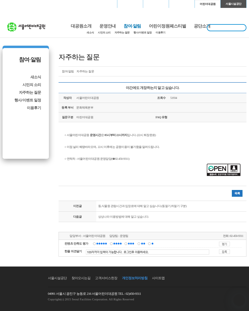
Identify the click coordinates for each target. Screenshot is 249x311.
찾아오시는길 (81, 278)
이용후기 (160, 32)
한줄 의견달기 (73, 251)
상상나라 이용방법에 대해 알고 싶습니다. (123, 216)
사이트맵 (158, 278)
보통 (132, 243)
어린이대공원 (207, 4)
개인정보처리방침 (134, 278)
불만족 (143, 243)
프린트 (214, 71)
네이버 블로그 (236, 71)
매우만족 (102, 243)
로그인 (13, 3)
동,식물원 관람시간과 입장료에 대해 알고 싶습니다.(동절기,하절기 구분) (142, 206)
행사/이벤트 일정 (142, 32)
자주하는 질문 (122, 32)
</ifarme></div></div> (239, 300)
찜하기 (243, 71)
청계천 (182, 3)
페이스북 (229, 71)
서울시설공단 (233, 3)
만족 (118, 243)
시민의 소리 (104, 32)
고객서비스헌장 (106, 278)
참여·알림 (30, 60)
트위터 (221, 71)
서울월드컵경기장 (104, 3)
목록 (237, 193)
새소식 (90, 32)
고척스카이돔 (156, 3)
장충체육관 (130, 3)
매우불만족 (152, 243)
